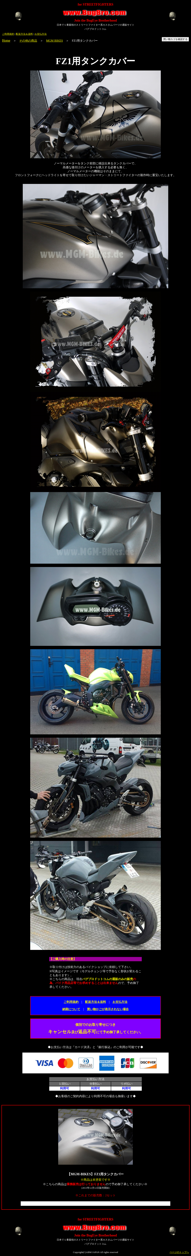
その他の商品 (28, 40)
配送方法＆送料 (24, 34)
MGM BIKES (54, 40)
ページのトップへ (179, 1252)
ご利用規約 (8, 34)
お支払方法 (41, 34)
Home (6, 40)
